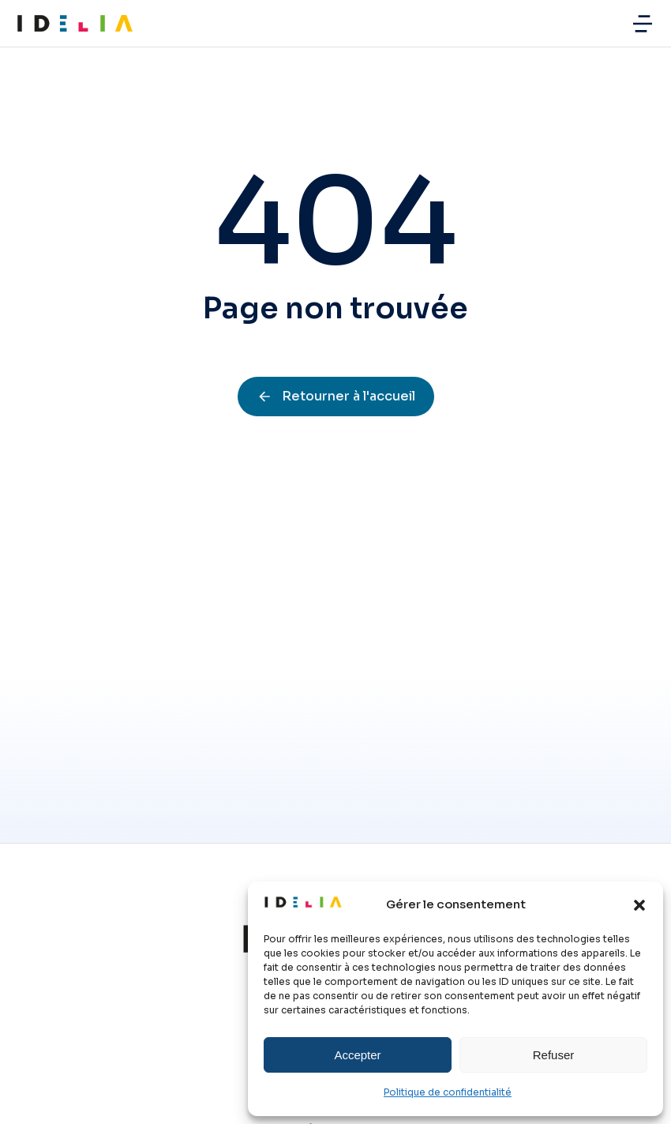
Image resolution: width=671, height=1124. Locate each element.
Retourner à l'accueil (336, 396)
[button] (639, 905)
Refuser (554, 1055)
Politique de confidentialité (448, 1092)
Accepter (357, 1055)
